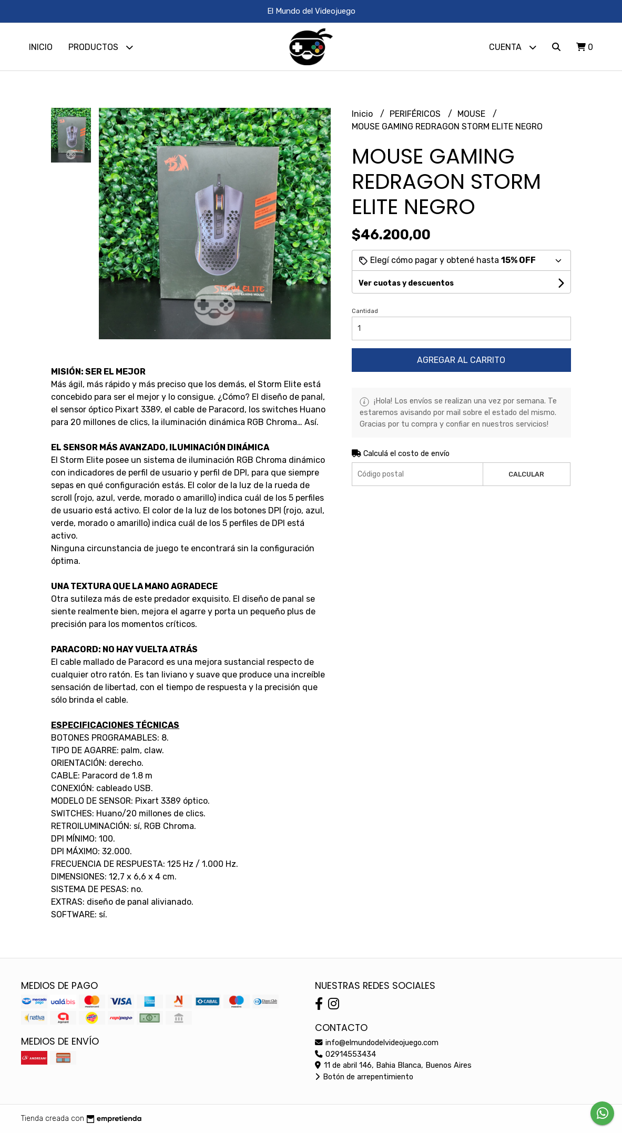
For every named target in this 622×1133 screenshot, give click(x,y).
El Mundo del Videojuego (311, 11)
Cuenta (512, 47)
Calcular (526, 474)
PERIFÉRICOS (416, 114)
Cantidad (365, 311)
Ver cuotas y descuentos (406, 283)
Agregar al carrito (461, 360)
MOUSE (472, 114)
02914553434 (345, 1054)
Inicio (41, 47)
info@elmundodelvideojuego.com (377, 1042)
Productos (100, 47)
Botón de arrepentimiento (364, 1077)
